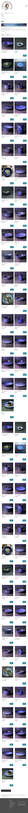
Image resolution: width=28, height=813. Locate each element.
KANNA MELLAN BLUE (19, 515)
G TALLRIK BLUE (17, 114)
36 (8, 34)
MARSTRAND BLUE (5, 199)
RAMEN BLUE (17, 597)
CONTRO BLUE (4, 114)
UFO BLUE (3, 348)
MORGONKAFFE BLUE (18, 199)
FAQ (10, 808)
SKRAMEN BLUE (4, 263)
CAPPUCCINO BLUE (5, 93)
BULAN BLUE (16, 72)
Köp (25, 55)
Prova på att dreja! (12, 804)
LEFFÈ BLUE (4, 178)
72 (10, 34)
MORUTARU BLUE (5, 597)
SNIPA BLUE (16, 284)
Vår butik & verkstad (12, 803)
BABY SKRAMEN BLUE (6, 72)
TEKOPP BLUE (4, 327)
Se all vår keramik (6, 790)
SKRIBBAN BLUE (17, 263)
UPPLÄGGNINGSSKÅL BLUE (20, 739)
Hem (2, 18)
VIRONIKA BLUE (4, 391)
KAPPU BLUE (4, 157)
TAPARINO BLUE (17, 306)
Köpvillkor (11, 801)
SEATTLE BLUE (17, 242)
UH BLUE (16, 348)
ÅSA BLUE (3, 412)
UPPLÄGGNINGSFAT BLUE (6, 739)
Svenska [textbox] (2, 16)
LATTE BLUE (16, 157)
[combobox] (3, 16)
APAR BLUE (17, 434)
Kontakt (11, 807)
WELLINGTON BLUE (18, 391)
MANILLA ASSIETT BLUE (18, 178)
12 (6, 34)
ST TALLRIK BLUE (5, 306)
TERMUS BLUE (17, 327)
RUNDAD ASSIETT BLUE (6, 242)
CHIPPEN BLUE (17, 93)
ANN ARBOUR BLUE (5, 434)
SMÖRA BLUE (4, 284)
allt (3, 18)
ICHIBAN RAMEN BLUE (6, 515)
